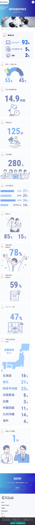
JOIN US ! (17, 488)
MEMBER (3, 508)
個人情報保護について (21, 523)
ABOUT (2, 502)
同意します (13, 523)
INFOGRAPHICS (4, 511)
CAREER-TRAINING (5, 505)
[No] (33, 521)
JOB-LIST (3, 516)
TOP (2, 29)
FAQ (2, 513)
